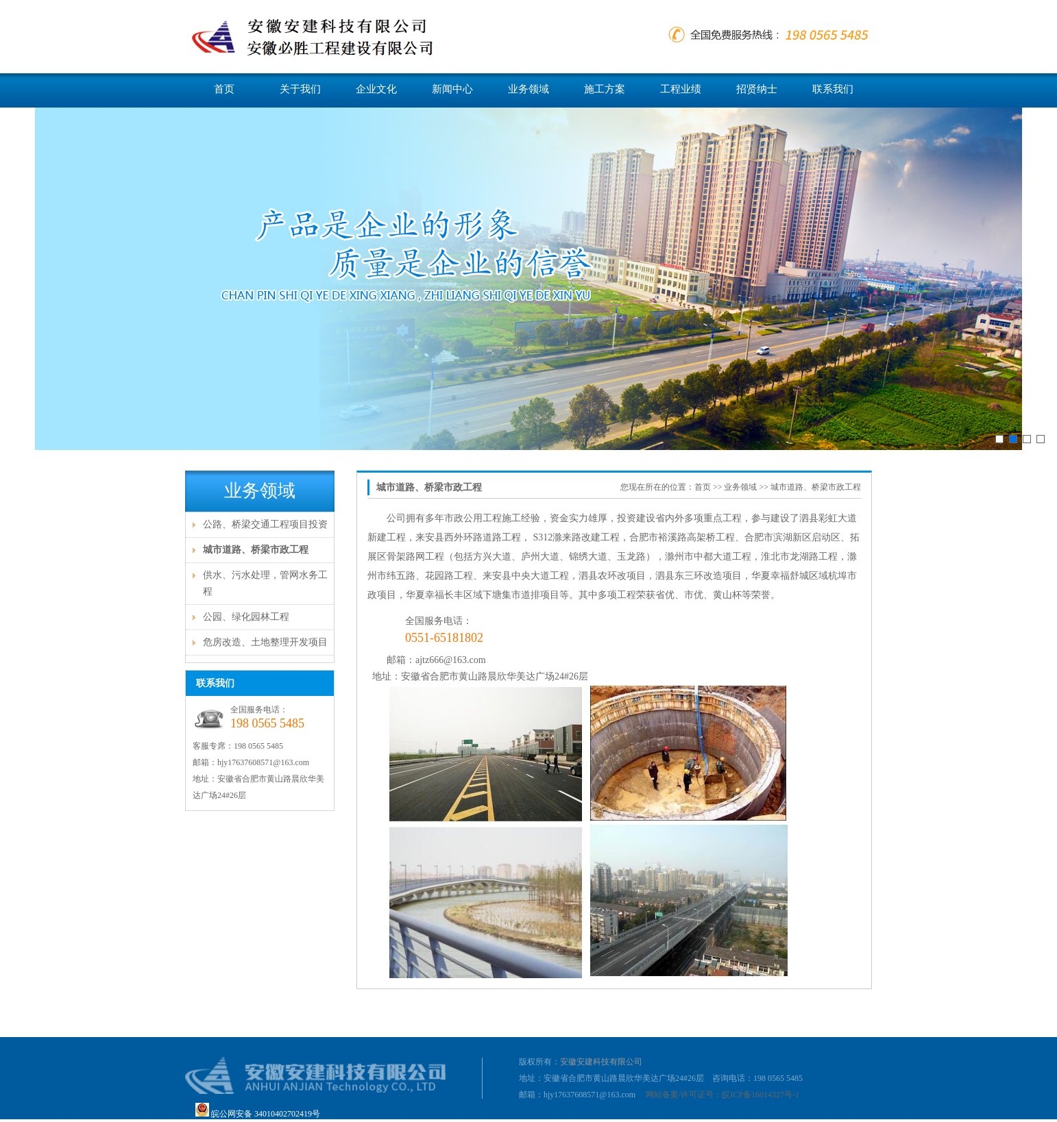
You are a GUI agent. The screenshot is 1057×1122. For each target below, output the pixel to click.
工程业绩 (680, 89)
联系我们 (832, 89)
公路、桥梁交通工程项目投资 (265, 524)
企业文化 (376, 89)
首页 (224, 89)
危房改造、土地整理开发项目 (265, 642)
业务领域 (528, 89)
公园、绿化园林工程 (246, 617)
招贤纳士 (756, 89)
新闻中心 (452, 89)
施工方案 (604, 89)
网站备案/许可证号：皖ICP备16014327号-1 (722, 1094)
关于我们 (300, 89)
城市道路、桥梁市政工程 (255, 550)
